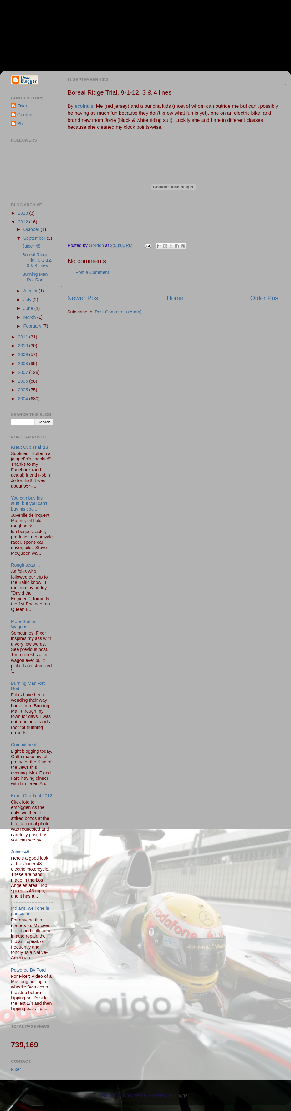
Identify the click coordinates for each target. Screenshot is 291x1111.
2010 (23, 345)
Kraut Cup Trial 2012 (31, 795)
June (28, 308)
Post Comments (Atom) (118, 311)
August (31, 290)
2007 (23, 372)
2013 (23, 213)
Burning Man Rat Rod (35, 277)
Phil (21, 123)
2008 (23, 363)
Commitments (25, 744)
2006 (23, 381)
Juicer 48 (31, 246)
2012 (23, 221)
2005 (23, 389)
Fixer (22, 105)
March (30, 317)
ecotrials (84, 106)
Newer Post (83, 298)
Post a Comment (92, 272)
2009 (23, 354)
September (35, 238)
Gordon (24, 114)
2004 (23, 398)
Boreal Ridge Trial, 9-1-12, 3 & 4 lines (37, 260)
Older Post (265, 298)
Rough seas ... (25, 565)
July (28, 299)
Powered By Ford (28, 969)
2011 (23, 336)
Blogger (181, 1095)
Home (175, 298)
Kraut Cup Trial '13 (29, 447)
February (33, 325)
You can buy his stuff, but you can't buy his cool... (29, 503)
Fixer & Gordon (57, 31)
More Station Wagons (24, 624)
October (32, 229)
